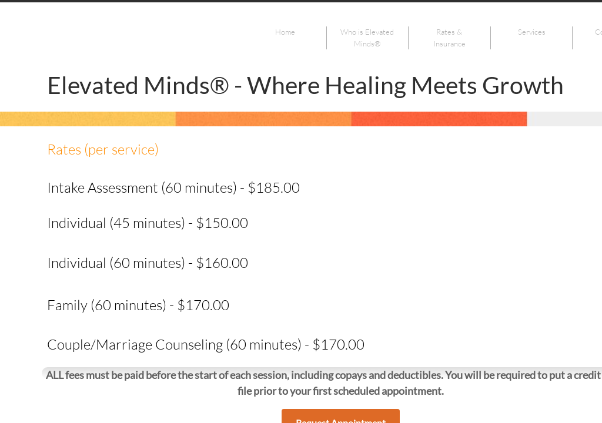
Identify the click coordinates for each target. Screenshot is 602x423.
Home (285, 31)
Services (532, 31)
